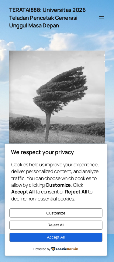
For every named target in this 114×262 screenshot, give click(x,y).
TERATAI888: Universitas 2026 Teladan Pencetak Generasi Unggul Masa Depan (47, 17)
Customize (55, 213)
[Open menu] (101, 17)
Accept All (56, 237)
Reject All (55, 225)
